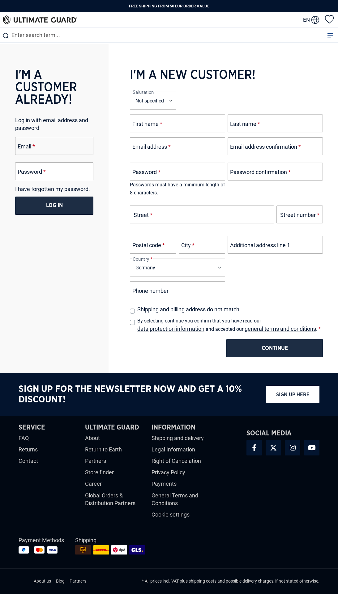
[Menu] (330, 35)
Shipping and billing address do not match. (189, 309)
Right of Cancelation (176, 461)
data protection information (170, 329)
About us (42, 581)
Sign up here (293, 394)
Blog (60, 581)
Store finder (99, 472)
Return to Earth (103, 449)
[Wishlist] (329, 19)
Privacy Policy (168, 472)
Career (93, 483)
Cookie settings (171, 514)
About (92, 438)
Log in (54, 205)
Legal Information (173, 449)
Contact (28, 461)
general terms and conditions (280, 329)
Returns (28, 449)
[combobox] (161, 35)
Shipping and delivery (178, 438)
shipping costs (202, 581)
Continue (275, 348)
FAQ (24, 438)
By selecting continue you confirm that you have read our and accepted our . (229, 325)
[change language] (311, 20)
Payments (164, 483)
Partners (95, 461)
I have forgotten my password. (52, 189)
